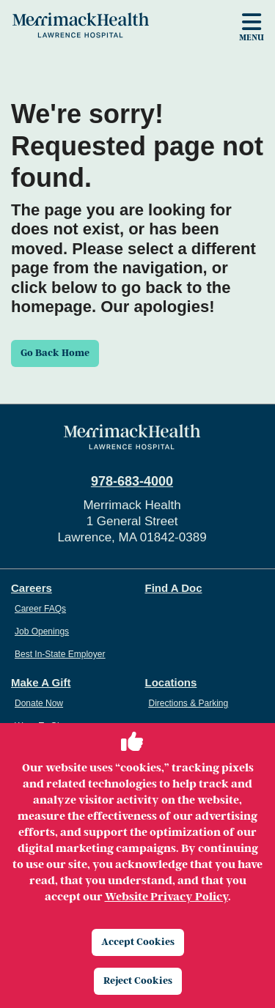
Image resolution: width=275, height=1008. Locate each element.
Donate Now (39, 703)
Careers (31, 588)
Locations (171, 682)
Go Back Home (55, 352)
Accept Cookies (138, 941)
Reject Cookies (137, 980)
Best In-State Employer (60, 654)
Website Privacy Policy (166, 896)
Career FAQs (40, 609)
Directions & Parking (189, 703)
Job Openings (42, 631)
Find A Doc (173, 588)
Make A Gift (40, 682)
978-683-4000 (132, 481)
